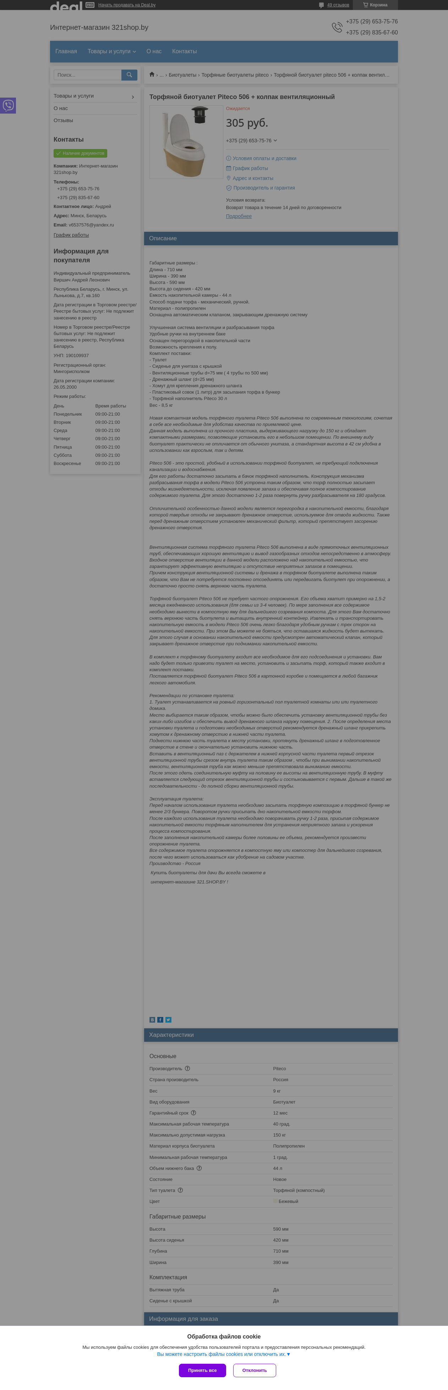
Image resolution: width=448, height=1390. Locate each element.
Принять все (202, 1370)
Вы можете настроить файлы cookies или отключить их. (221, 1354)
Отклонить (254, 1370)
